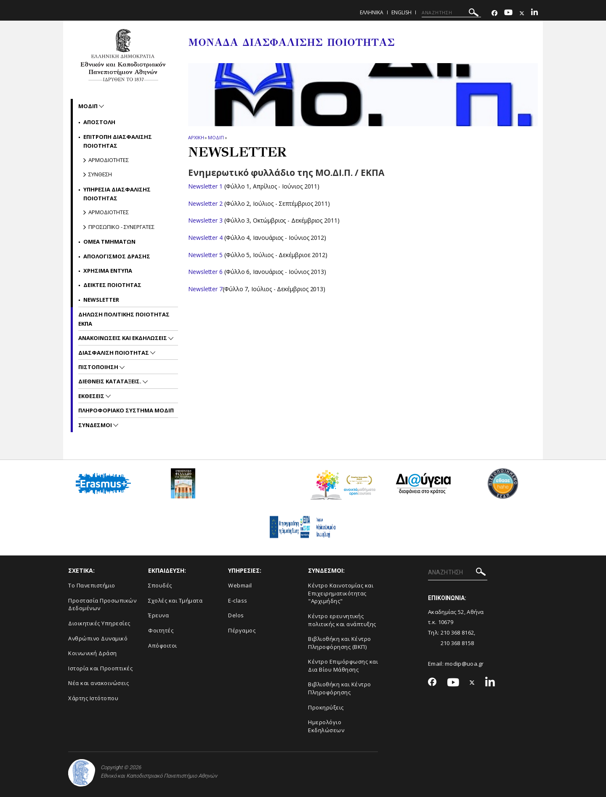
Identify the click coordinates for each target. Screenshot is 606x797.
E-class (237, 600)
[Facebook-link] (494, 13)
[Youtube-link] (508, 13)
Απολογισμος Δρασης (116, 256)
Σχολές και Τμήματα (175, 600)
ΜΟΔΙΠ (216, 137)
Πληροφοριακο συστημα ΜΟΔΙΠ (126, 410)
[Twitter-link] (521, 13)
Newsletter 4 (205, 238)
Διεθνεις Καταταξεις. (110, 381)
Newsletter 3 (205, 220)
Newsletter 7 (205, 289)
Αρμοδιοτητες (108, 160)
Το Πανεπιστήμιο (91, 585)
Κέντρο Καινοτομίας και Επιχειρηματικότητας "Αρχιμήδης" (340, 593)
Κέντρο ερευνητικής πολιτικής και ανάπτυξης (342, 620)
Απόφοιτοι (162, 645)
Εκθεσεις (92, 396)
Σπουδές (160, 585)
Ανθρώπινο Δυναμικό (98, 638)
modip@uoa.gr (465, 663)
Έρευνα (158, 615)
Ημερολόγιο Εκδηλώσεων (326, 726)
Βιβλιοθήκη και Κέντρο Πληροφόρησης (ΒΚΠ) (339, 643)
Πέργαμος (241, 630)
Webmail (240, 585)
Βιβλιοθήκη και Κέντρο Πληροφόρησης (339, 688)
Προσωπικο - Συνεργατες (121, 227)
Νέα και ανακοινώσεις (98, 683)
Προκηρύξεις (326, 707)
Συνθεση (100, 174)
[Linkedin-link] (534, 13)
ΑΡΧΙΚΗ (196, 137)
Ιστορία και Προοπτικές (100, 668)
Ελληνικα (371, 12)
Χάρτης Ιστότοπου (93, 698)
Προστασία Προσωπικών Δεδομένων (102, 604)
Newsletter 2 (205, 203)
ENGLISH (401, 12)
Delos (236, 615)
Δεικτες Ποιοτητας (112, 285)
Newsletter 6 (205, 272)
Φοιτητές (160, 630)
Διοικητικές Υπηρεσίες (99, 623)
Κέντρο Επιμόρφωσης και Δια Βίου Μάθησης (343, 665)
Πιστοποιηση (99, 367)
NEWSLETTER (101, 299)
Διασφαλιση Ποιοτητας (114, 352)
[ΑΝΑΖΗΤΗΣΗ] (451, 12)
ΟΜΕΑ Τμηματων (109, 241)
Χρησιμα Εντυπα (107, 270)
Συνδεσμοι (95, 425)
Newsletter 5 (205, 255)
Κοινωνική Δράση (92, 653)
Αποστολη (99, 122)
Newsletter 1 (205, 186)
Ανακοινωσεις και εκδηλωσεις (123, 338)
